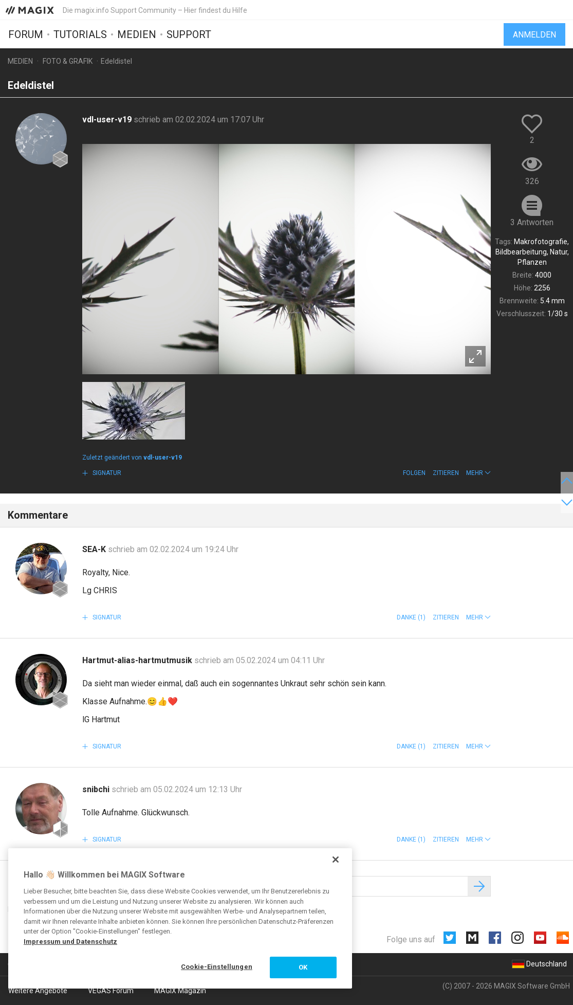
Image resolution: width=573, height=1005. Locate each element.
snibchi (97, 789)
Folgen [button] (414, 473)
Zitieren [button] (446, 473)
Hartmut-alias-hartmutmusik (138, 660)
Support (189, 34)
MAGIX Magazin (180, 990)
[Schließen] (335, 859)
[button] (478, 473)
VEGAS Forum (111, 990)
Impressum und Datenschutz (70, 941)
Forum (25, 34)
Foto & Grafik (68, 61)
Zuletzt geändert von (132, 457)
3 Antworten (531, 222)
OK (303, 967)
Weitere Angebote (37, 990)
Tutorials (80, 34)
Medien (136, 34)
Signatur (106, 473)
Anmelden (534, 35)
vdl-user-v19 (108, 119)
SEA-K (95, 549)
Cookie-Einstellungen (216, 967)
